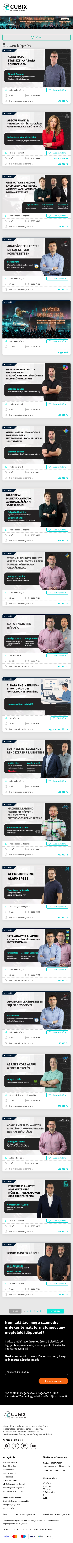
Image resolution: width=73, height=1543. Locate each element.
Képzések (47, 1483)
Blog (44, 1495)
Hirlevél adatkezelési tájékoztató (56, 1514)
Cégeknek (47, 1489)
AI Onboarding (49, 1492)
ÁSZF (5, 1514)
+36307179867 (56, 1463)
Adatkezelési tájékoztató (24, 1514)
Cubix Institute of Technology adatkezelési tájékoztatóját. (36, 1394)
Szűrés (36, 37)
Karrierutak (47, 1486)
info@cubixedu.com (57, 1470)
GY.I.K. (45, 1498)
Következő (55, 1310)
